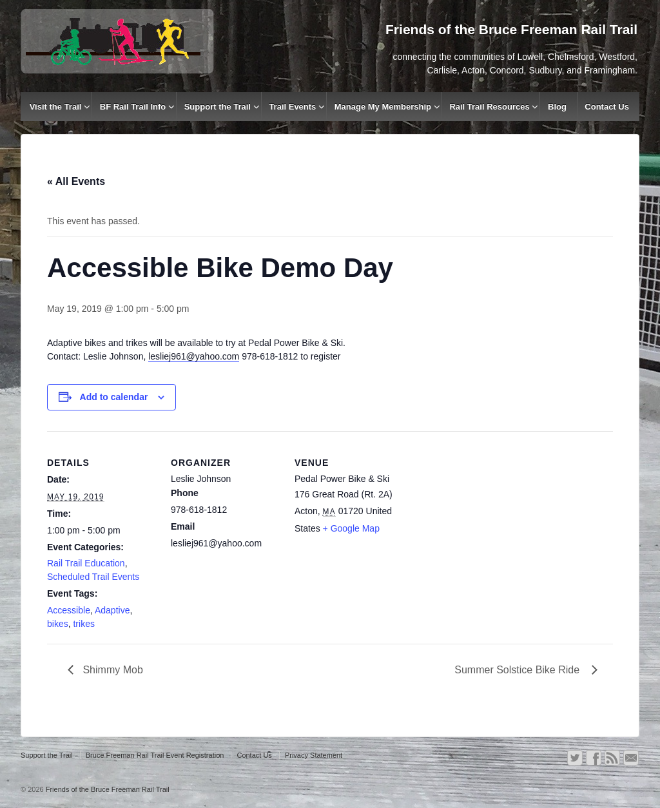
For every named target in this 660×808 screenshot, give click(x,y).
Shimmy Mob (111, 669)
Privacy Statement (313, 755)
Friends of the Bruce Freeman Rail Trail (107, 789)
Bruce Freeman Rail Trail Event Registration (155, 755)
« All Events (76, 181)
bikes (57, 624)
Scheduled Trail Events (93, 577)
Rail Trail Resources (489, 106)
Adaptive (112, 610)
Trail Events (292, 106)
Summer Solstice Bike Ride (519, 669)
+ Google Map (351, 528)
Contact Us (607, 106)
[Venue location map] (486, 520)
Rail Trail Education (86, 563)
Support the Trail (217, 106)
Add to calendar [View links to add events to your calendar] (114, 397)
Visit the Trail (56, 106)
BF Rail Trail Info (133, 106)
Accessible (68, 610)
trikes (83, 624)
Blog (557, 106)
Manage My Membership (383, 106)
